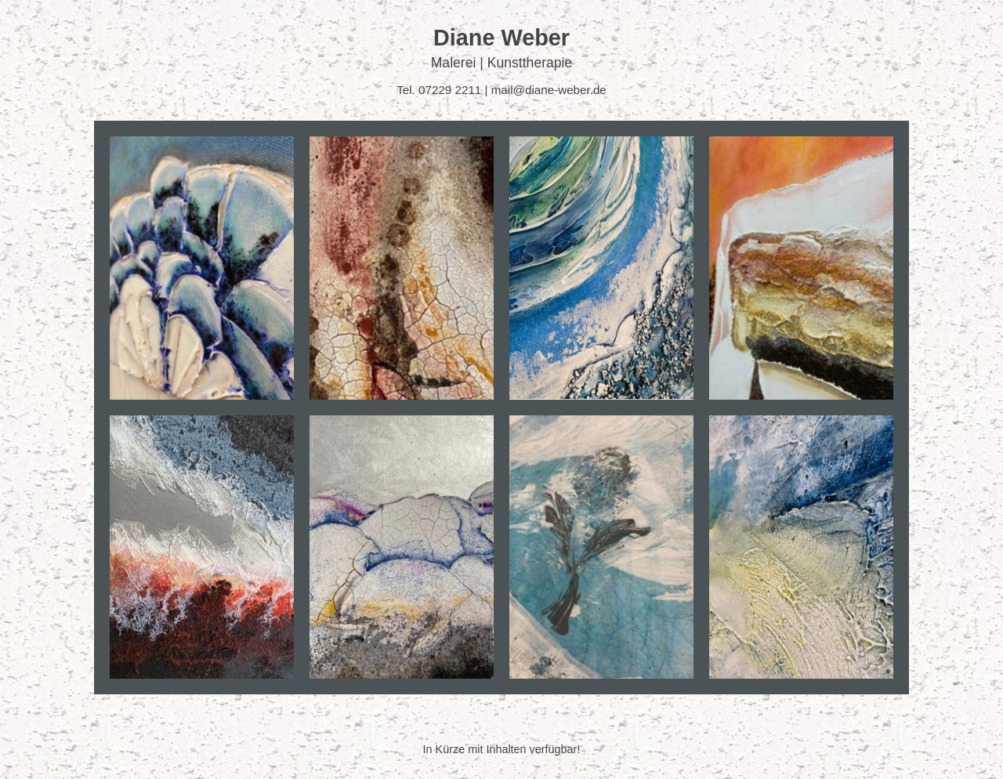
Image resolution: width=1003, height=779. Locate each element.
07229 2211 (449, 89)
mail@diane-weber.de (549, 89)
